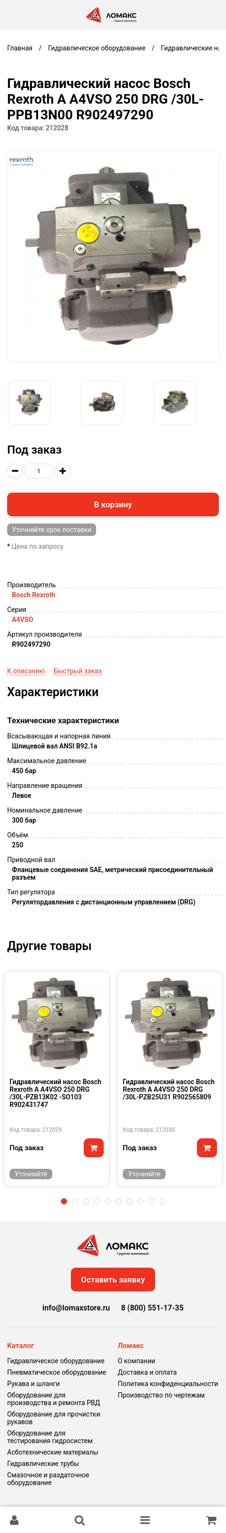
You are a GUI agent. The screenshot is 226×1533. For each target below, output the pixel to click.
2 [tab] (75, 1201)
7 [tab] (130, 1201)
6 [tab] (119, 1201)
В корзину (113, 504)
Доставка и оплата (147, 1372)
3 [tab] (86, 1201)
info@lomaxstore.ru (76, 1307)
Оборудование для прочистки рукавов (53, 1418)
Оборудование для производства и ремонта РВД (53, 1399)
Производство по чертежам (161, 1395)
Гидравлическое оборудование (56, 1361)
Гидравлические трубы (43, 1463)
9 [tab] (151, 1201)
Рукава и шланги (33, 1383)
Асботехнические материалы (52, 1452)
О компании (137, 1361)
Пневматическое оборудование (56, 1372)
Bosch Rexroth (33, 595)
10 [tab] (162, 1201)
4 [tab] (97, 1201)
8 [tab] (141, 1201)
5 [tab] (108, 1201)
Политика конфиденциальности (168, 1383)
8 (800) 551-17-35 (152, 1307)
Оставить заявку (113, 1279)
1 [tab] (64, 1201)
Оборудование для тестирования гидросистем (50, 1437)
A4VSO (22, 619)
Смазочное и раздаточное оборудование (48, 1478)
